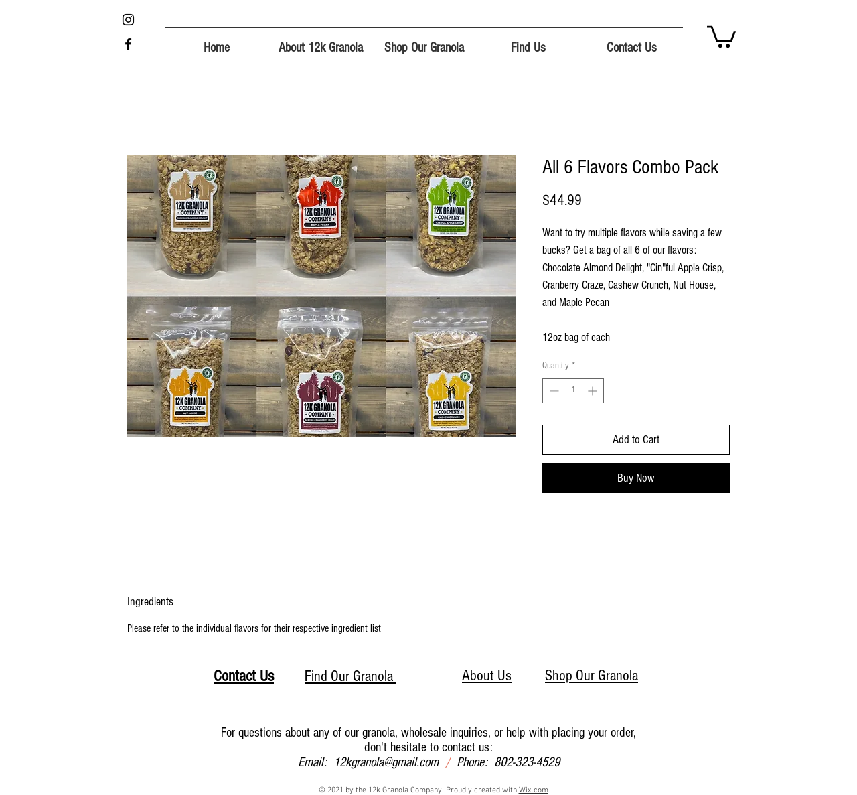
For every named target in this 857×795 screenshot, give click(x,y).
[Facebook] (128, 44)
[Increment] (593, 391)
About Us (487, 675)
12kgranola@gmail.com (386, 762)
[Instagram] (128, 19)
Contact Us (244, 676)
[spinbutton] (573, 391)
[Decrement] (552, 391)
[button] (721, 35)
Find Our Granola (350, 676)
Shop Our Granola (591, 675)
